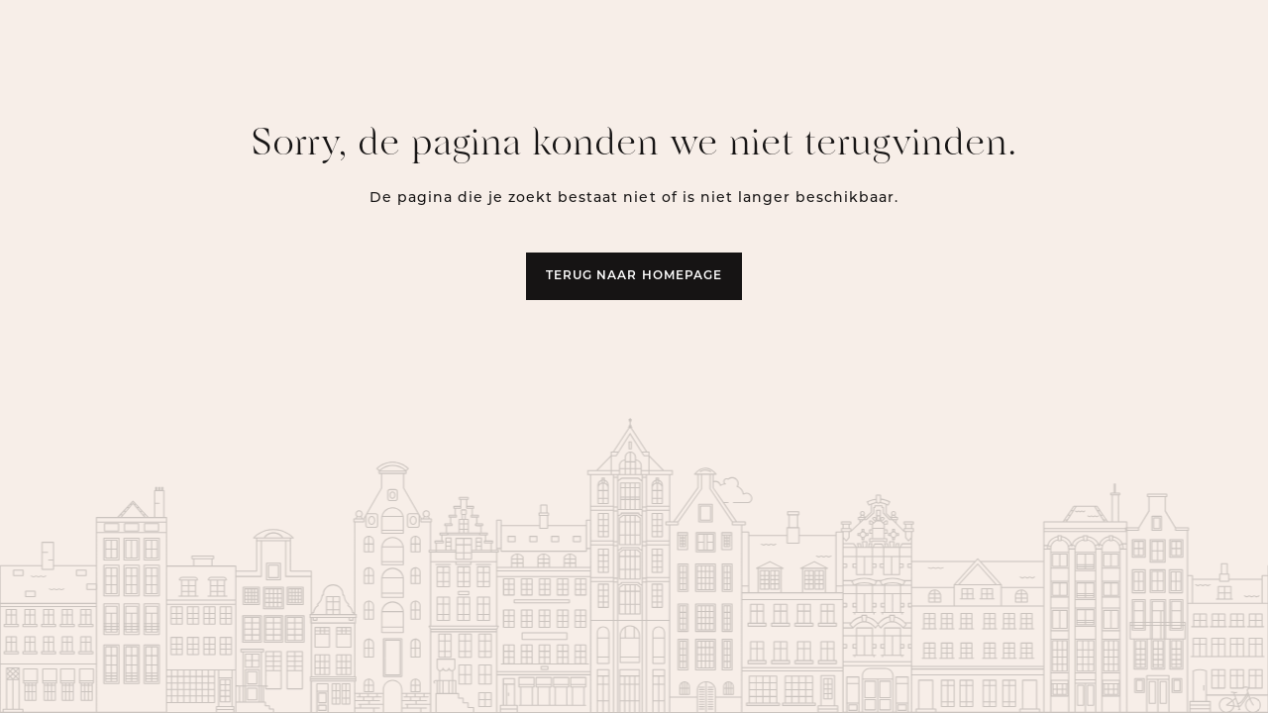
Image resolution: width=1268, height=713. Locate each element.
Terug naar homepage (633, 276)
